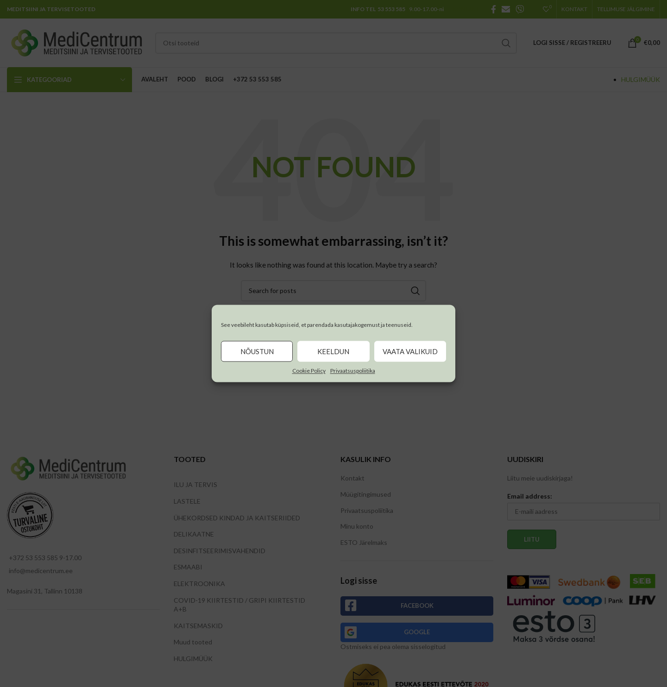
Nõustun (257, 351)
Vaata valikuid (410, 351)
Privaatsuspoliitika (352, 370)
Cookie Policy (309, 370)
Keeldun (333, 351)
